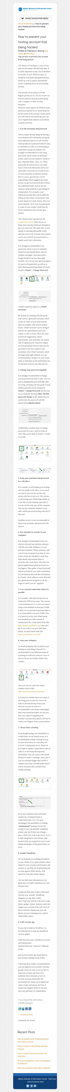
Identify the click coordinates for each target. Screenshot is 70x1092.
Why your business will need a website (34, 1068)
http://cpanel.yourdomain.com (29, 625)
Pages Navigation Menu (34, 18)
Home (20, 24)
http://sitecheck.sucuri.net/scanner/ (31, 691)
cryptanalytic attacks (26, 222)
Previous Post (25, 1014)
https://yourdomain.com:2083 (29, 634)
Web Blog (29, 24)
